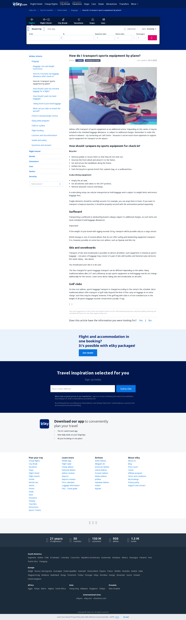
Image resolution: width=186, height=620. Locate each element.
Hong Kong (74, 588)
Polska (80, 575)
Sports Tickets (35, 510)
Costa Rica (75, 557)
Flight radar (66, 464)
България (57, 571)
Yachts (32, 171)
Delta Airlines (100, 460)
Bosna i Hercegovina (43, 571)
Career (131, 470)
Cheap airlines (67, 467)
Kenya (36, 588)
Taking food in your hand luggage (47, 103)
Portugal (88, 575)
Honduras (116, 557)
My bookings (133, 479)
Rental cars (33, 482)
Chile (47, 557)
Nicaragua (133, 557)
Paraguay (43, 561)
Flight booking (38, 130)
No (150, 320)
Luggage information (71, 485)
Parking (32, 501)
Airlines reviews (68, 473)
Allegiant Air (100, 464)
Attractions (111, 4)
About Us (132, 460)
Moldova (45, 575)
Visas (31, 494)
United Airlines (101, 470)
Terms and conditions (137, 476)
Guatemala (106, 557)
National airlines (68, 470)
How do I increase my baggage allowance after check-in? (46, 74)
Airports (65, 476)
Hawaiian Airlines (102, 482)
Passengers (140, 34)
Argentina (32, 557)
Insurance (34, 161)
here (117, 617)
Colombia (65, 557)
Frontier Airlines (101, 473)
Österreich (71, 575)
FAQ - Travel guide (69, 488)
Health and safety (39, 140)
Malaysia (84, 588)
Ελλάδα (117, 571)
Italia (140, 571)
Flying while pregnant (40, 120)
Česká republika (69, 571)
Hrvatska (126, 571)
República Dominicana (90, 557)
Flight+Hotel (36, 4)
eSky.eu (79, 598)
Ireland (134, 571)
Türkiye (102, 588)
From (31, 34)
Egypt (30, 588)
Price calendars (68, 482)
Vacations (77, 4)
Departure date (100, 34)
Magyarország (34, 575)
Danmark (82, 571)
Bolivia (40, 557)
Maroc (43, 588)
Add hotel (131, 29)
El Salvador (54, 557)
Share (79, 60)
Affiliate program (135, 473)
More (133, 4)
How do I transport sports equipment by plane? (44, 82)
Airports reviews (68, 479)
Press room (133, 467)
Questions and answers (41, 145)
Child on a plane (38, 125)
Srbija (96, 575)
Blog (130, 464)
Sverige (112, 575)
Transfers (124, 4)
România (103, 575)
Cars (94, 4)
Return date (120, 34)
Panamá (143, 557)
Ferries (31, 488)
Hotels (32, 156)
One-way (51, 29)
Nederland (54, 575)
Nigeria (51, 588)
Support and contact (136, 485)
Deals (101, 4)
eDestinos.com (99, 598)
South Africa (60, 588)
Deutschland (92, 571)
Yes (141, 320)
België (30, 571)
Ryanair (98, 488)
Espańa (102, 571)
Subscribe (125, 388)
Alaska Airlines (101, 476)
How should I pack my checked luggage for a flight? (46, 89)
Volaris (97, 485)
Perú (150, 557)
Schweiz (136, 575)
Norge (63, 575)
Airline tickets (35, 56)
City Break (65, 4)
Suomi (129, 575)
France (110, 571)
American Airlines (102, 467)
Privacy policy (133, 482)
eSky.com (88, 598)
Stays (86, 4)
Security (33, 176)
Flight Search (34, 476)
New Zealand (114, 588)
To (63, 34)
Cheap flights (51, 4)
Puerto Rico (33, 561)
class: (144, 29)
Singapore (93, 588)
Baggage (35, 61)
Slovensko (121, 575)
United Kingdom (34, 579)
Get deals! (88, 352)
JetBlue (98, 479)
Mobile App (66, 460)
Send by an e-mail (92, 60)
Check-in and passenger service (45, 116)
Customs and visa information (44, 135)
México (125, 557)
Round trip (36, 29)
